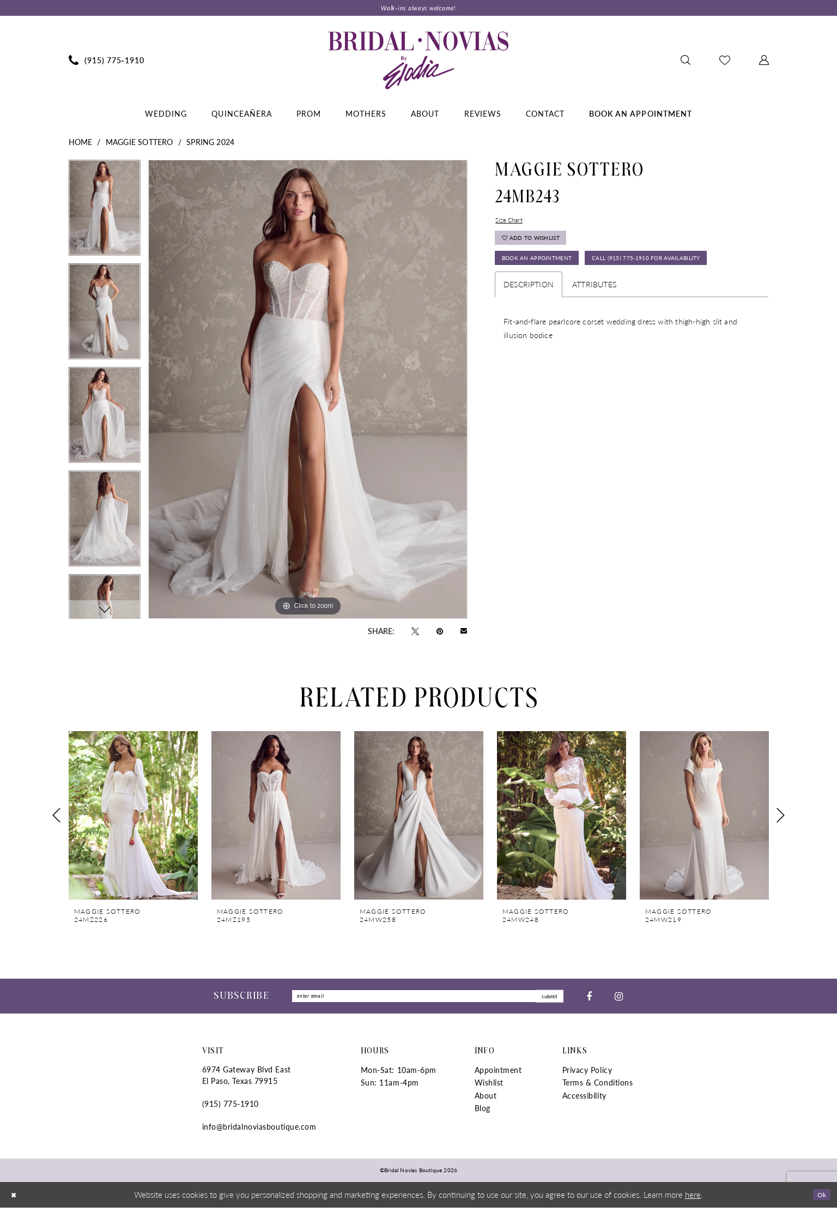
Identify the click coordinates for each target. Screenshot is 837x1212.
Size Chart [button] (512, 223)
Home (81, 143)
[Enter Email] (427, 1000)
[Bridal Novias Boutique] (418, 62)
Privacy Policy (587, 1074)
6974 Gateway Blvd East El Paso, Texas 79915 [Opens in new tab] (246, 1080)
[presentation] (133, 818)
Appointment (498, 1074)
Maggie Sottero (139, 143)
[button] (763, 62)
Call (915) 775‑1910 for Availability (574, 298)
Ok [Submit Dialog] (819, 1198)
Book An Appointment (548, 272)
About (486, 1099)
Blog (482, 1112)
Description (529, 327)
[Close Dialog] (16, 1199)
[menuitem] (106, 62)
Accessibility (584, 1099)
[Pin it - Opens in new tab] (440, 632)
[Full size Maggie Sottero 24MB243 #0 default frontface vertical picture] (308, 391)
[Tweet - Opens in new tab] (415, 632)
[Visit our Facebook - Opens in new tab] (589, 999)
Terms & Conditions (597, 1087)
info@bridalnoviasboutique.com (259, 1131)
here (693, 1198)
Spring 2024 (210, 143)
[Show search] (685, 62)
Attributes (594, 327)
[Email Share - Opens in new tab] (464, 632)
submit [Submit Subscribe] (545, 999)
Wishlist (489, 1087)
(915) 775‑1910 (230, 1108)
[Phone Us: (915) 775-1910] (106, 62)
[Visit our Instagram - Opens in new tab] (618, 999)
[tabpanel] (105, 214)
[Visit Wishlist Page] (724, 62)
